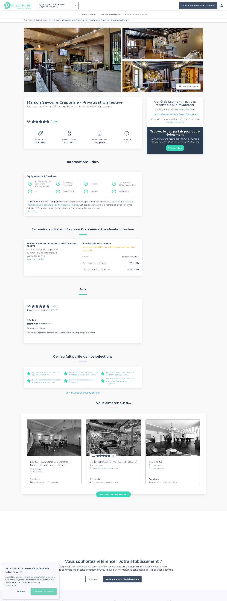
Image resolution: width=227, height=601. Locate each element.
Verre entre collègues (110, 14)
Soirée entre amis (88, 14)
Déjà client (92, 579)
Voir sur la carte (35, 259)
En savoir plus (11, 585)
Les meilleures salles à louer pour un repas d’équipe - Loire (120, 373)
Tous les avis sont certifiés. (42, 310)
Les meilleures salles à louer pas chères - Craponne (46, 373)
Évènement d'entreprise (136, 14)
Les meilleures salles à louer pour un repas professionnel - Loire (83, 373)
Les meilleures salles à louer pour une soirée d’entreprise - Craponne (120, 381)
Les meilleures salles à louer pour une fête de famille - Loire (46, 381)
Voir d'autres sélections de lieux (83, 392)
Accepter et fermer (43, 591)
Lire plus (31, 211)
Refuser (21, 591)
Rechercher (175, 148)
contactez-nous (174, 122)
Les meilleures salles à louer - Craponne (175, 114)
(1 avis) (54, 121)
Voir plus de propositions (114, 494)
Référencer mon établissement (198, 5)
